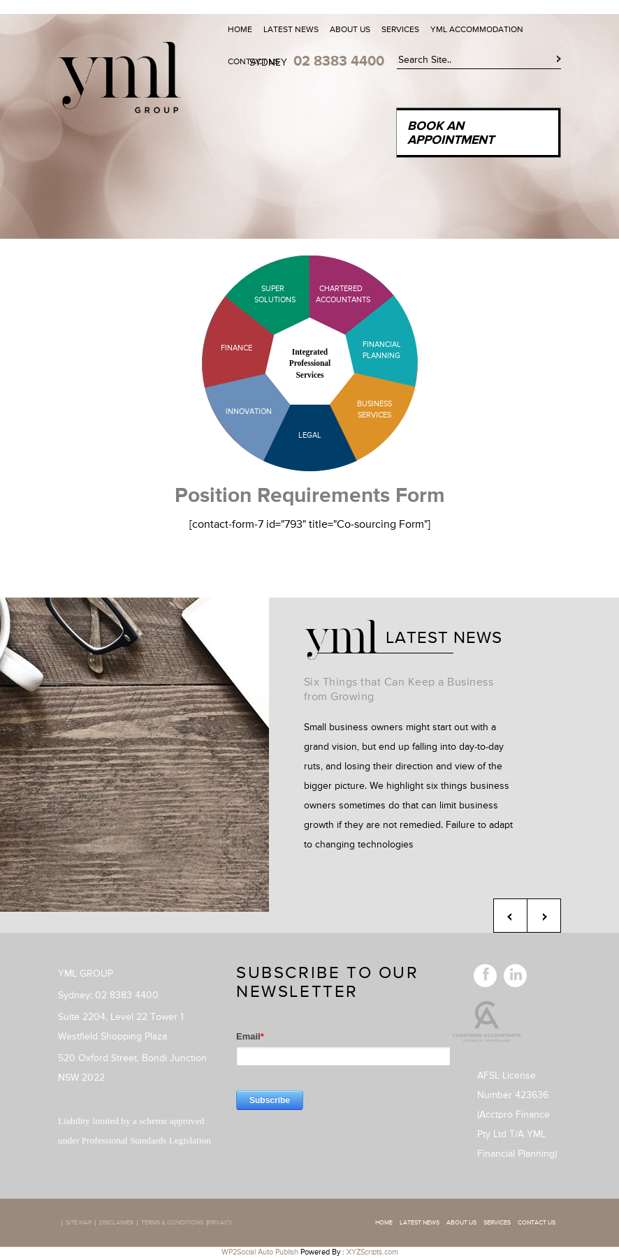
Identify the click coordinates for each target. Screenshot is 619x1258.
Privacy (220, 1223)
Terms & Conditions (172, 1223)
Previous (510, 915)
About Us (350, 30)
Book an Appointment (450, 133)
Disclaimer (116, 1223)
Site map (79, 1223)
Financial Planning (382, 350)
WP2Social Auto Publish (259, 1252)
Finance (236, 348)
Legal (309, 435)
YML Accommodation (476, 30)
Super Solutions (264, 294)
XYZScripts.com (372, 1252)
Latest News (291, 30)
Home (240, 30)
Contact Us (253, 62)
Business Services (374, 409)
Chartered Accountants (331, 294)
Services (400, 30)
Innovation (249, 411)
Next (544, 915)
